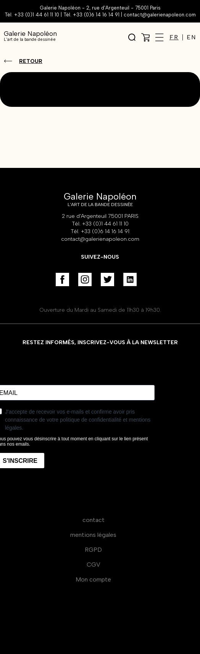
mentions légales (93, 534)
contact (93, 520)
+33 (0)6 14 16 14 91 (96, 15)
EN (191, 37)
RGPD (93, 549)
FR (174, 37)
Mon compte (93, 579)
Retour (30, 61)
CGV (93, 564)
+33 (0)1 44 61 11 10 (36, 15)
